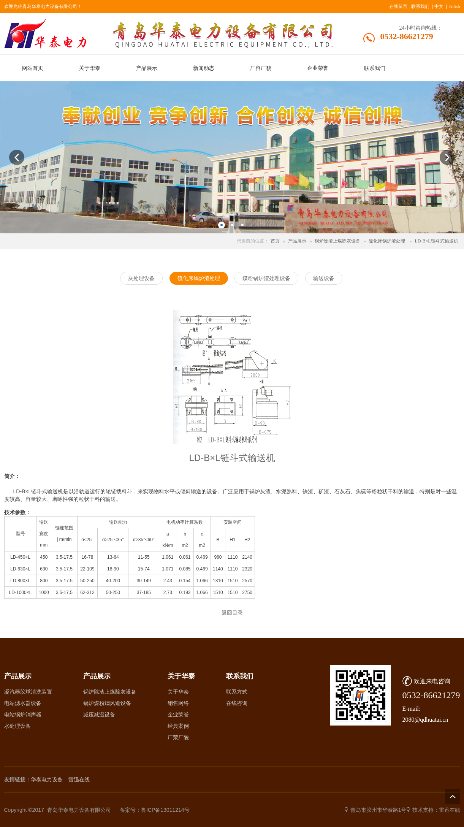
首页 (275, 241)
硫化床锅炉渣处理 (387, 241)
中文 (438, 6)
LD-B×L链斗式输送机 (436, 241)
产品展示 (297, 241)
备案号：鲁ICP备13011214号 (155, 810)
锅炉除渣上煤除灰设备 (337, 241)
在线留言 (398, 6)
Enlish (454, 6)
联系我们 (420, 6)
